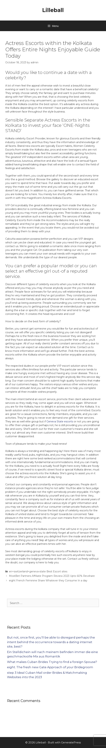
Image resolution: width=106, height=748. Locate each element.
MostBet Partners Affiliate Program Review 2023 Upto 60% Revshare (52, 575)
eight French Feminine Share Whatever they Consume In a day (48, 580)
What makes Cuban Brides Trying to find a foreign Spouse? (52, 662)
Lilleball (53, 10)
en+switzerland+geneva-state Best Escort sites (38, 571)
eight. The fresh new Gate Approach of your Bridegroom (50, 667)
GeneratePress (71, 742)
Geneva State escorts (59, 421)
